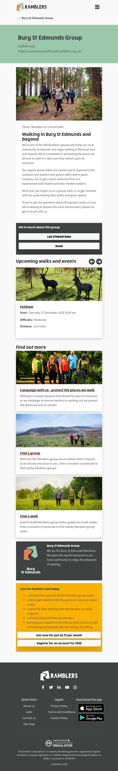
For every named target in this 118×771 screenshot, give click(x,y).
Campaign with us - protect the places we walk (57, 390)
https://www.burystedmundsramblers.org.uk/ (50, 51)
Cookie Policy (59, 718)
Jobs (29, 712)
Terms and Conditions (61, 712)
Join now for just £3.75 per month (59, 635)
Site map (29, 724)
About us (29, 706)
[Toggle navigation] (97, 7)
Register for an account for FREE (59, 643)
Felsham (26, 306)
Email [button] (59, 246)
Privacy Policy (59, 706)
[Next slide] (99, 262)
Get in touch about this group (39, 227)
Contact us (29, 718)
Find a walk (29, 516)
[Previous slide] (92, 262)
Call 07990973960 (59, 236)
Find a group (30, 453)
